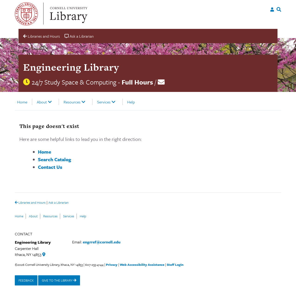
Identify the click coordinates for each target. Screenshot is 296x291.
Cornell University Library (67, 13)
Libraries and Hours (30, 203)
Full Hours (137, 82)
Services (104, 102)
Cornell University (26, 13)
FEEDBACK (26, 280)
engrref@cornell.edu (101, 242)
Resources (72, 102)
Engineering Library (71, 67)
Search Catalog (54, 159)
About (42, 102)
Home (22, 102)
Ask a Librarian (58, 203)
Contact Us (50, 167)
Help (131, 102)
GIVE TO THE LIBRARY (59, 280)
